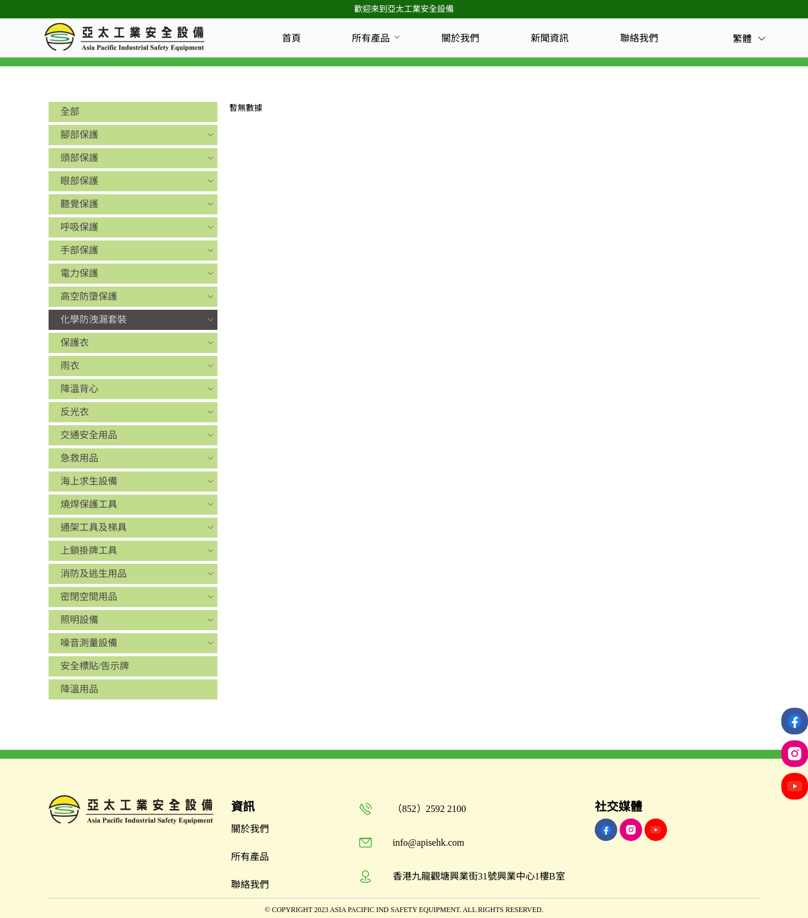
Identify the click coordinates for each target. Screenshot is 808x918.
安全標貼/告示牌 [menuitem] (94, 666)
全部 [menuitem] (69, 112)
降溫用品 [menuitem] (79, 689)
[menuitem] (291, 38)
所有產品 (371, 38)
